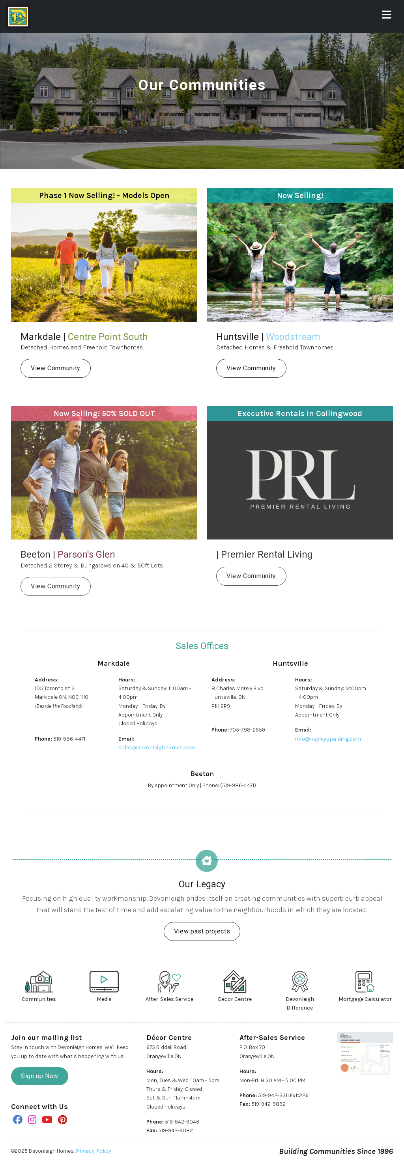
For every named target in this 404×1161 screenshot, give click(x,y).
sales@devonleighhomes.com (156, 747)
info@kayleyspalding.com (328, 738)
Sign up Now (39, 1076)
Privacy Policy (93, 1151)
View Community (55, 368)
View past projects (202, 931)
